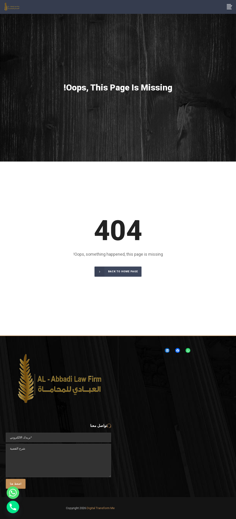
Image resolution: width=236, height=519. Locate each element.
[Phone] (13, 507)
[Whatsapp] (13, 492)
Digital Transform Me (101, 508)
